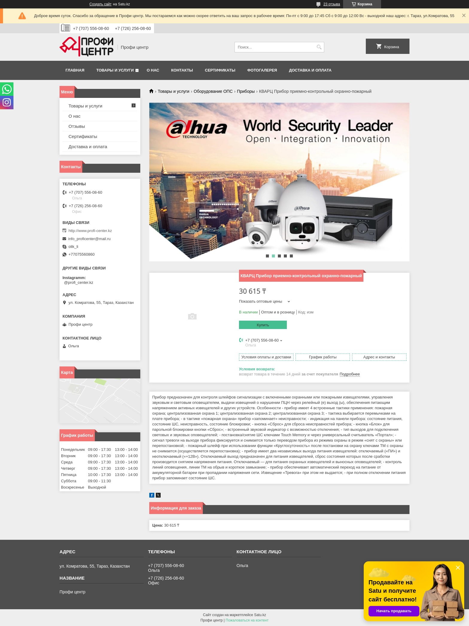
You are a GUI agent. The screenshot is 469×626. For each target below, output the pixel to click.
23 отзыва (331, 4)
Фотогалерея (262, 70)
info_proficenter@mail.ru (89, 239)
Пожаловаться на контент (247, 620)
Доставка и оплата (310, 70)
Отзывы (76, 126)
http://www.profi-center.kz (90, 230)
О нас (153, 70)
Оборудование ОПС (213, 91)
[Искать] (319, 47)
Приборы (246, 91)
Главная (75, 70)
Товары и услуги (115, 70)
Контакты (182, 70)
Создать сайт (100, 4)
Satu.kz (260, 615)
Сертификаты (220, 70)
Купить (263, 325)
